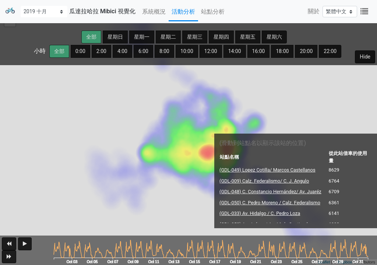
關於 (314, 11)
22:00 (330, 51)
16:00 (258, 51)
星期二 (168, 37)
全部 (91, 37)
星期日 (115, 37)
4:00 (122, 51)
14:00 (234, 51)
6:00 (143, 51)
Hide (365, 57)
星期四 (221, 37)
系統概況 (154, 11)
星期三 (194, 37)
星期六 (274, 37)
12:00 (210, 51)
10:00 (186, 51)
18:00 (282, 51)
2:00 (101, 51)
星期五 (248, 37)
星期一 (141, 37)
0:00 (80, 51)
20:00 (306, 51)
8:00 (164, 51)
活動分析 (183, 11)
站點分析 (213, 11)
